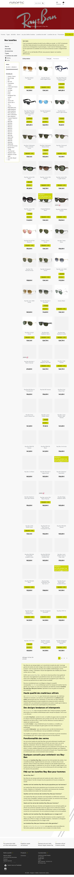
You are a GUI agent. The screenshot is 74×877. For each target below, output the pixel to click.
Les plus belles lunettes (10, 75)
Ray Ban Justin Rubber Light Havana (61, 416)
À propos (5, 859)
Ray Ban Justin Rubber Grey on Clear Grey (61, 555)
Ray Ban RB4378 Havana (29, 447)
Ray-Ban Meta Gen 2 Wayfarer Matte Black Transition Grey (29, 113)
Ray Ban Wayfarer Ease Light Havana (29, 497)
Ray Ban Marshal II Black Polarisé (29, 362)
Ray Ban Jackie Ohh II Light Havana (61, 177)
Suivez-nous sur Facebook (5, 867)
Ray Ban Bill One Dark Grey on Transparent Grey (45, 527)
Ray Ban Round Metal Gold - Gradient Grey (29, 612)
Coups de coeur (10, 83)
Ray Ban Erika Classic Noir (61, 390)
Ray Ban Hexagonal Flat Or (45, 111)
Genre (7, 46)
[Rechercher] (39, 3)
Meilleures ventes (25, 859)
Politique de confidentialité (9, 862)
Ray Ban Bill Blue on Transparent (29, 390)
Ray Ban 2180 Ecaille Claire (29, 526)
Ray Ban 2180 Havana (61, 361)
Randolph (9, 67)
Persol (8, 65)
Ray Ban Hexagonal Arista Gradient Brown (61, 642)
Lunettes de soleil (11, 56)
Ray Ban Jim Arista (61, 446)
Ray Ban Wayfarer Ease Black (61, 472)
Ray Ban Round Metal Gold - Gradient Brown (61, 582)
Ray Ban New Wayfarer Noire (45, 333)
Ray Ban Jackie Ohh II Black (29, 209)
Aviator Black (61, 301)
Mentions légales (7, 855)
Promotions (23, 855)
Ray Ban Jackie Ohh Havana (45, 177)
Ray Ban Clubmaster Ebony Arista (45, 146)
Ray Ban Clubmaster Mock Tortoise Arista (29, 147)
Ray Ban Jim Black (29, 471)
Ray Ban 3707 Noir (29, 640)
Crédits (36, 875)
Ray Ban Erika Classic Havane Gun (29, 415)
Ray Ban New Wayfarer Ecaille (61, 333)
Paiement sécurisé (7, 861)
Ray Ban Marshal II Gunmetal (45, 301)
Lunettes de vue (10, 79)
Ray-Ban (9, 69)
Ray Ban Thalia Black (61, 241)
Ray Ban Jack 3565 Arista (61, 269)
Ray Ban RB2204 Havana (61, 526)
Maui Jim (9, 62)
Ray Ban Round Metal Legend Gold (45, 78)
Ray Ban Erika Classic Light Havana (61, 111)
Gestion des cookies (44, 875)
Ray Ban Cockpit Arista (29, 333)
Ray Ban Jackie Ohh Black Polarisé (45, 498)
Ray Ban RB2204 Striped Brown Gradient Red (45, 555)
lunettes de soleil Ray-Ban (33, 696)
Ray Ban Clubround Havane (61, 146)
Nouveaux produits (25, 857)
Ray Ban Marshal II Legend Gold (45, 472)
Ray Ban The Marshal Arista (29, 269)
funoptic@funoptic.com (43, 864)
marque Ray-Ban (29, 710)
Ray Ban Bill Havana (45, 389)
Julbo (8, 60)
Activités (8, 49)
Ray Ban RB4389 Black (29, 581)
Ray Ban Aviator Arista (29, 78)
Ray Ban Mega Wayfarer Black (61, 497)
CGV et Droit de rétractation (10, 857)
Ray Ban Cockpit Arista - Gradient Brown (45, 642)
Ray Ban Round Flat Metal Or (29, 241)
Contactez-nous (7, 864)
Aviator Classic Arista (45, 241)
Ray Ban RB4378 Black (45, 447)
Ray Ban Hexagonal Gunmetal (45, 611)
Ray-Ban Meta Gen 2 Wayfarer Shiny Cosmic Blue (61, 79)
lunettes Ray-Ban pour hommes (36, 826)
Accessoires (9, 51)
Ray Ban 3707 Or (61, 611)
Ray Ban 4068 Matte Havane (61, 210)
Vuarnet (9, 72)
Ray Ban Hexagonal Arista (45, 269)
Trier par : (49, 58)
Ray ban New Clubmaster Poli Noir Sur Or (45, 582)
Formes (7, 81)
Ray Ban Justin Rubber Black (45, 415)
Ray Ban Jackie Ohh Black (29, 177)
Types (7, 53)
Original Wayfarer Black (45, 209)
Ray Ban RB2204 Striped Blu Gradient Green (29, 555)
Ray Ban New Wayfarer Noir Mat (45, 361)
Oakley (9, 58)
